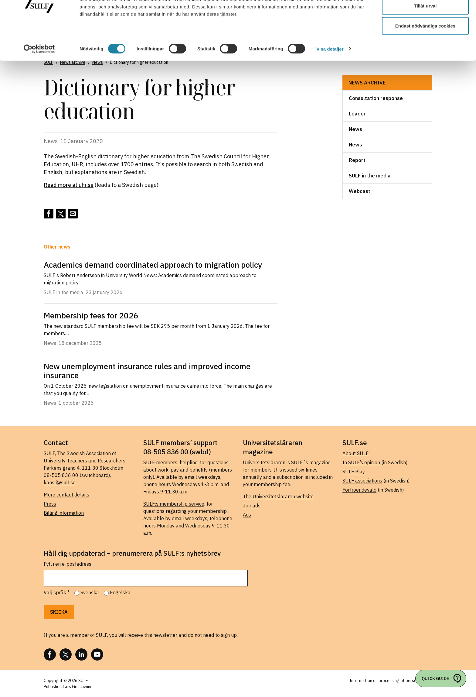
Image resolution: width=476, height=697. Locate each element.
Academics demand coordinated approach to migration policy (153, 264)
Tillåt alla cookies (425, 16)
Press (50, 504)
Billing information (64, 513)
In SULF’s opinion (361, 462)
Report (357, 160)
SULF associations (362, 481)
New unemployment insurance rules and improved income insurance (147, 370)
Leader (357, 113)
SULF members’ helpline (170, 462)
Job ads (251, 506)
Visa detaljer (329, 78)
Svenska (89, 592)
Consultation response (376, 98)
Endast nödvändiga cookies (425, 55)
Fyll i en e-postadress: (68, 564)
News (355, 129)
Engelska (120, 592)
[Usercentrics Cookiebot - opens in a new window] (39, 79)
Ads (247, 515)
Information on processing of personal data (390, 680)
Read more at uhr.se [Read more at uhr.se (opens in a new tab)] (68, 184)
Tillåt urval (425, 36)
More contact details (66, 495)
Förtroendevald (359, 490)
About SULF (355, 453)
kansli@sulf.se (60, 482)
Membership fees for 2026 (91, 315)
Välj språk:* (57, 592)
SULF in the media (370, 175)
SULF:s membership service (173, 504)
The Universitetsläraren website (278, 496)
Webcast (359, 191)
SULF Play (353, 472)
